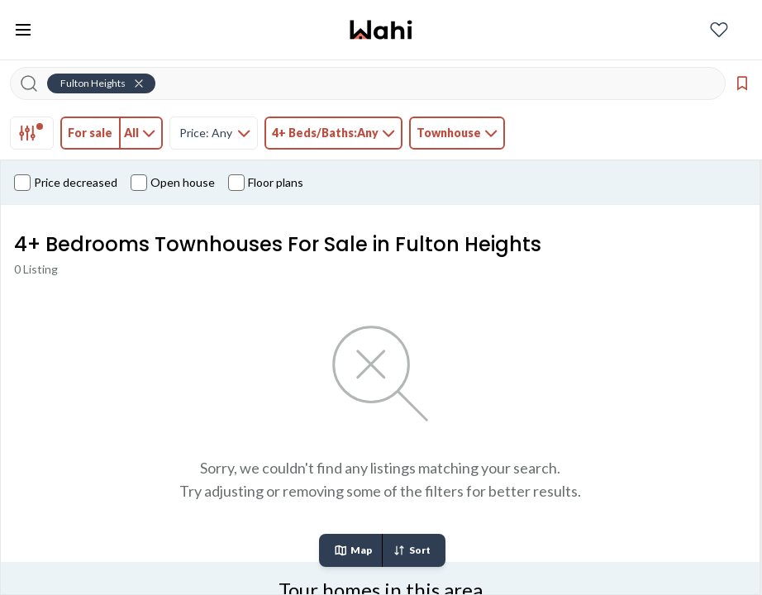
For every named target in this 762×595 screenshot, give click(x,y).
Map (353, 550)
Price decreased (65, 182)
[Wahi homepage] (381, 30)
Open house (173, 182)
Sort (412, 550)
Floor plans (265, 182)
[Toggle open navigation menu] (23, 29)
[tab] (32, 133)
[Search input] (378, 83)
